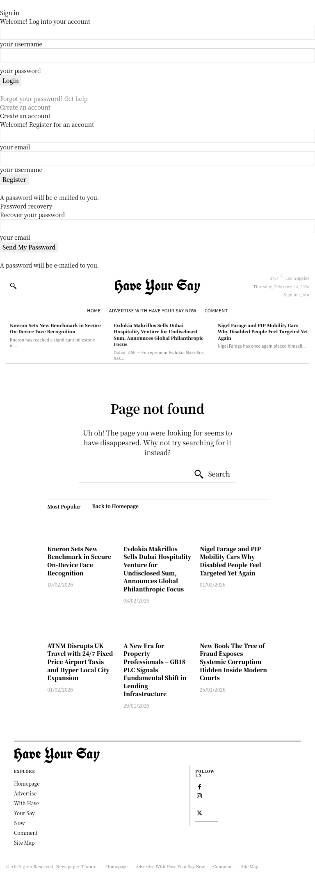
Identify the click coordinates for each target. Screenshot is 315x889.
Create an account (25, 107)
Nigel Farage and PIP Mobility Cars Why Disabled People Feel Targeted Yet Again (263, 331)
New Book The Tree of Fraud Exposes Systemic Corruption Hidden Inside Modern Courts (233, 662)
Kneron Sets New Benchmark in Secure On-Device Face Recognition (55, 328)
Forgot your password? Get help (44, 98)
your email (15, 147)
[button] (13, 285)
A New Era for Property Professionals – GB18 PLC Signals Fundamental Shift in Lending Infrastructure (155, 670)
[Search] (211, 474)
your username (21, 44)
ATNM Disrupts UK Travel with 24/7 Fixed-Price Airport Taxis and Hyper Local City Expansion (81, 662)
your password (20, 70)
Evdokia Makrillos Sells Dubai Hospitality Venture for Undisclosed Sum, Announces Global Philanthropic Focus (158, 334)
